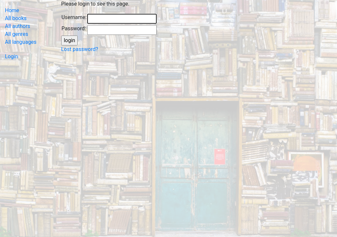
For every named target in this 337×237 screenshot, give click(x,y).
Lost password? (79, 49)
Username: (74, 17)
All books (16, 18)
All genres (16, 34)
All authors (17, 26)
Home (12, 10)
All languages (21, 42)
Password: (74, 28)
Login (11, 56)
